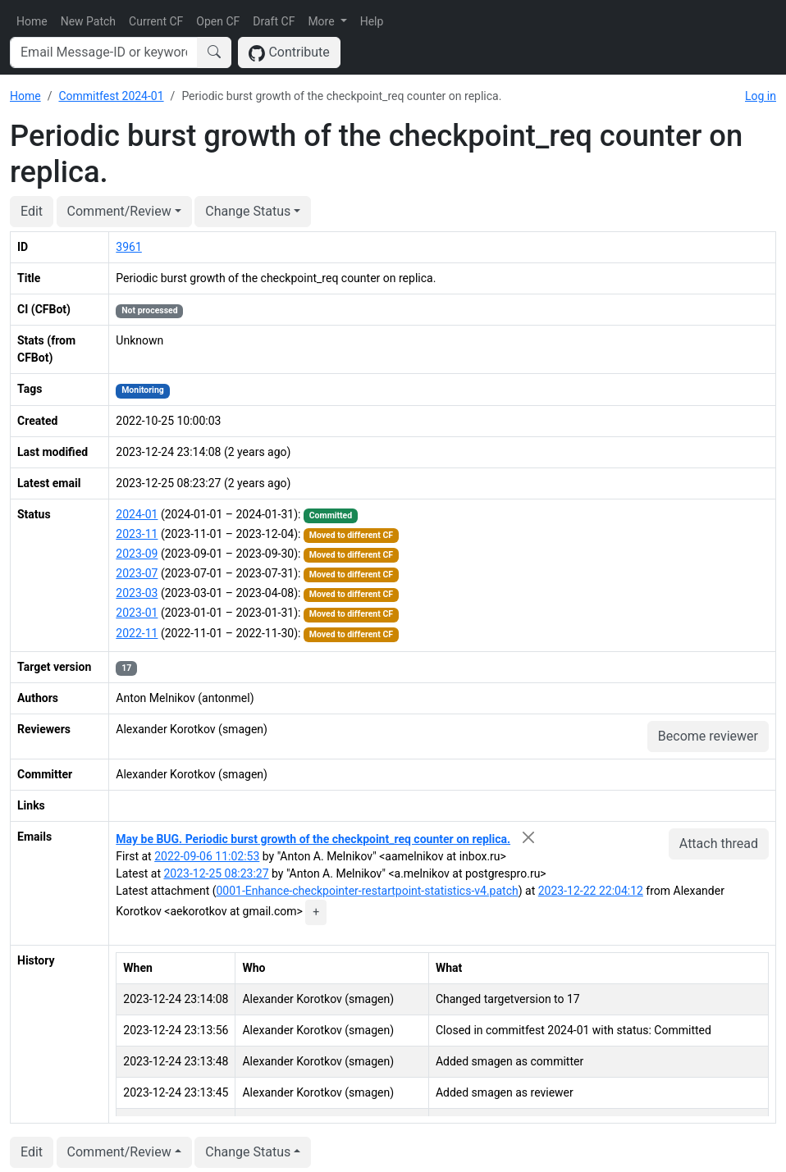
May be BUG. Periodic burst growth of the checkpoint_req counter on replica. (313, 839)
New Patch (88, 21)
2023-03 (137, 593)
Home (32, 21)
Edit (32, 211)
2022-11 (137, 633)
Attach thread (718, 843)
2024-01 (137, 514)
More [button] (322, 21)
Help (372, 21)
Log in (760, 96)
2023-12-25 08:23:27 (215, 873)
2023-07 (137, 573)
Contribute (289, 53)
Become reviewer (708, 736)
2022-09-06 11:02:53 (206, 856)
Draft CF (274, 21)
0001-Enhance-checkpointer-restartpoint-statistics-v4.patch (367, 890)
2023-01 (137, 612)
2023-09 (137, 553)
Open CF (218, 21)
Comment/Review (119, 211)
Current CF (156, 21)
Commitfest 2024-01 (110, 96)
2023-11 (137, 533)
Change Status (247, 211)
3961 (128, 246)
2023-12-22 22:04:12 (590, 890)
